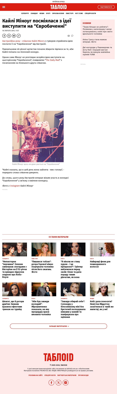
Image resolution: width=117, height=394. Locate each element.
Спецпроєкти (90, 13)
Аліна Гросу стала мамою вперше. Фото (95, 40)
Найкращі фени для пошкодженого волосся (100, 264)
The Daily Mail (53, 60)
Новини (87, 23)
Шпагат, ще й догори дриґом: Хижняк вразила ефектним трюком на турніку (13, 305)
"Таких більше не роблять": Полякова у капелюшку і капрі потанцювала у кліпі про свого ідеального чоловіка (97, 30)
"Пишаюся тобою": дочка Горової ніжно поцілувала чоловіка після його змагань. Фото (42, 266)
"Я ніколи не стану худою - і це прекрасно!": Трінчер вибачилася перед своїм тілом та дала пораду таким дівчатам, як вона (72, 269)
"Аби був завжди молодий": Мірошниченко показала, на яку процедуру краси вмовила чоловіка (41, 308)
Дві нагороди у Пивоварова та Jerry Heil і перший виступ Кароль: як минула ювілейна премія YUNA (97, 51)
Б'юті (48, 13)
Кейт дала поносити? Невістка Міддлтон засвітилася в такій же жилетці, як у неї (102, 305)
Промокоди (83, 375)
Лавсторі (69, 13)
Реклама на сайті (36, 375)
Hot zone (79, 13)
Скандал (34, 13)
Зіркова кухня (58, 13)
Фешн (41, 13)
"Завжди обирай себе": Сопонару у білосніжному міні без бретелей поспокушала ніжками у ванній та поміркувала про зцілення (73, 309)
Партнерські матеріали (66, 375)
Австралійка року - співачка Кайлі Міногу (23, 41)
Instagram (15, 185)
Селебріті (25, 13)
